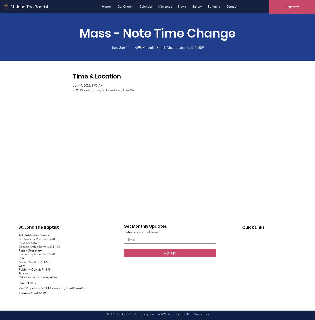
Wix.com (168, 314)
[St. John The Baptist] (29, 6)
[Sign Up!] (170, 253)
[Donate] (292, 7)
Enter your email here (141, 232)
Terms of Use (183, 314)
